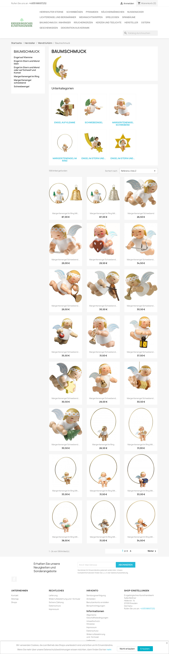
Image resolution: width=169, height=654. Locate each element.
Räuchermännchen (112, 11)
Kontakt (14, 595)
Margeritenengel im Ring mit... (65, 213)
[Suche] (140, 33)
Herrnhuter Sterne (51, 11)
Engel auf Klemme (23, 57)
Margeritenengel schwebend (22, 81)
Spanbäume (128, 17)
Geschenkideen (49, 27)
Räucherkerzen (83, 22)
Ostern (145, 22)
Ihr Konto (92, 590)
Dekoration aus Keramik (75, 27)
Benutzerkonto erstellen (97, 602)
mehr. (109, 649)
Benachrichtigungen (95, 605)
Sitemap (15, 599)
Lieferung (53, 595)
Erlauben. (145, 648)
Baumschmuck (27, 51)
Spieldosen (112, 17)
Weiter (152, 551)
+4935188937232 (37, 3)
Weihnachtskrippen (91, 17)
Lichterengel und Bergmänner (58, 17)
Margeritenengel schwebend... (66, 259)
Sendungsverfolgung (96, 595)
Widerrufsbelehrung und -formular (64, 599)
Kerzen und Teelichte (108, 22)
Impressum (54, 609)
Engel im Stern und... (93, 158)
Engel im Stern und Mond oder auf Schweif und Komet (26, 70)
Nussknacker (135, 11)
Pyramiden (92, 11)
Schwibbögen (74, 11)
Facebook (14, 579)
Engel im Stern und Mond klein (26, 62)
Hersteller (131, 22)
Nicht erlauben (127, 648)
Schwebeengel (21, 86)
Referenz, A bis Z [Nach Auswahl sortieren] (138, 171)
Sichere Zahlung (56, 602)
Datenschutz (55, 605)
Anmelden (91, 599)
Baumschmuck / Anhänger (55, 22)
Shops (14, 602)
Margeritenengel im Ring (26, 76)
